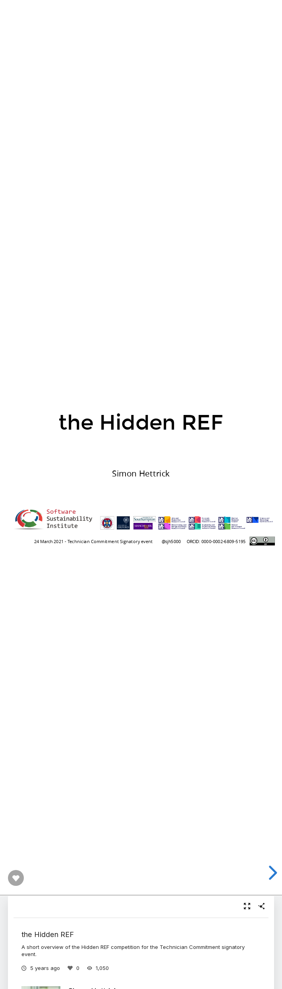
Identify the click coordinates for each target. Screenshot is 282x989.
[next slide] (272, 873)
